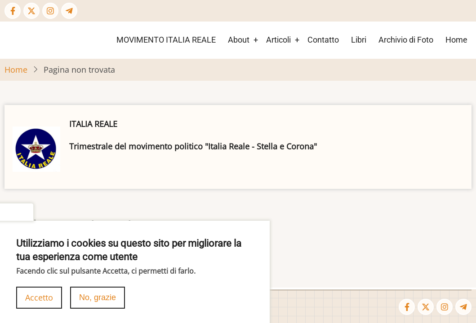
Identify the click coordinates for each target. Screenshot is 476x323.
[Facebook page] (12, 11)
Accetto (39, 304)
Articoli (278, 39)
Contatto (323, 39)
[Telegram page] (69, 11)
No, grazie (97, 304)
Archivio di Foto (405, 39)
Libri (358, 39)
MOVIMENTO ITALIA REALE (166, 39)
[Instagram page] (50, 11)
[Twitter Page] (31, 11)
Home (456, 39)
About (238, 39)
